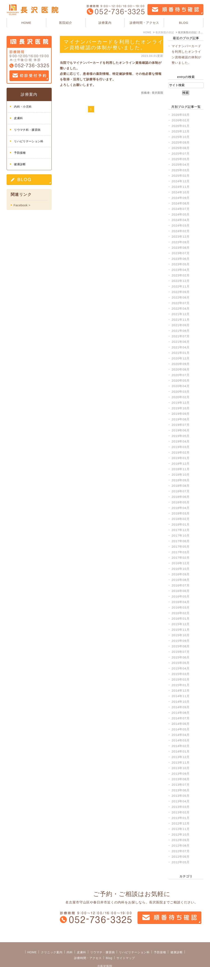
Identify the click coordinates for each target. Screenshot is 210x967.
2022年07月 (181, 303)
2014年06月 (181, 723)
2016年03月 (181, 607)
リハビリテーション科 (28, 141)
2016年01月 (181, 618)
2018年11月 (181, 469)
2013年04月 (181, 801)
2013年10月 (181, 768)
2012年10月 (181, 834)
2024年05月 (181, 214)
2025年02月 (181, 175)
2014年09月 (181, 707)
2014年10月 (181, 701)
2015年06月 (181, 657)
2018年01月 (181, 524)
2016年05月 (181, 596)
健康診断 (20, 164)
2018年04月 (181, 508)
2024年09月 (181, 198)
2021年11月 (181, 319)
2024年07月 (181, 209)
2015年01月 (181, 685)
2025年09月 (181, 142)
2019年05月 (181, 436)
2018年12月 (181, 463)
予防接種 (20, 152)
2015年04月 (181, 668)
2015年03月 (181, 674)
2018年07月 (181, 491)
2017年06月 (181, 541)
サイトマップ (125, 949)
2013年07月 (181, 784)
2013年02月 (181, 812)
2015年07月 (181, 651)
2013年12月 (181, 757)
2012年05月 (181, 862)
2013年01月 (181, 818)
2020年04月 (181, 386)
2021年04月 (181, 347)
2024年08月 (181, 203)
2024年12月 (181, 181)
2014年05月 (181, 729)
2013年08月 (181, 779)
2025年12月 (181, 131)
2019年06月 (181, 430)
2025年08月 (181, 148)
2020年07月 (181, 375)
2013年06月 (181, 790)
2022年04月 (181, 308)
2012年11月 (181, 829)
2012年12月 (181, 823)
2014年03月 (181, 740)
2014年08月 (181, 712)
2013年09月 (181, 773)
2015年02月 (181, 679)
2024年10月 (181, 192)
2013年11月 (181, 762)
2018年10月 (181, 474)
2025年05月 (181, 159)
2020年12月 (181, 358)
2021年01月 (181, 353)
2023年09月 (181, 242)
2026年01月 (181, 126)
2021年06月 (181, 341)
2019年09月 (181, 413)
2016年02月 (181, 613)
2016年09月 (181, 574)
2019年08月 (181, 419)
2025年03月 (181, 170)
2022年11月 (181, 286)
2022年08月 (181, 297)
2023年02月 (181, 275)
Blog (109, 949)
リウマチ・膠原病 (102, 943)
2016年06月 (181, 591)
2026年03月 (181, 114)
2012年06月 (181, 856)
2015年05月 (181, 663)
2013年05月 (181, 795)
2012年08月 (181, 845)
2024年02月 (181, 231)
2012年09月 (181, 840)
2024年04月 (181, 220)
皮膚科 (18, 118)
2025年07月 (181, 153)
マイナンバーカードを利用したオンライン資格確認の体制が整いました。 (113, 44)
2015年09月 (181, 640)
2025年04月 (181, 164)
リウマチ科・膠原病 (27, 129)
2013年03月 (181, 806)
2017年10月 (181, 535)
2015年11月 (181, 629)
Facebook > (22, 205)
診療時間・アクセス (144, 22)
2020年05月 (181, 380)
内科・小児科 (23, 106)
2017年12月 (181, 530)
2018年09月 (181, 480)
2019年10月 (181, 408)
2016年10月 (181, 568)
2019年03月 (181, 447)
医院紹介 (65, 22)
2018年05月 (181, 502)
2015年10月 (181, 635)
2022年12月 (181, 281)
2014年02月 (181, 746)
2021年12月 (181, 314)
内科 (70, 943)
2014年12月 (181, 690)
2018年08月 (181, 485)
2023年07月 (181, 253)
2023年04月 (181, 269)
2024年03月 (181, 225)
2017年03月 (181, 552)
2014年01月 (181, 751)
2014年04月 (181, 735)
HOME (26, 22)
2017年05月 (181, 546)
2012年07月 (181, 851)
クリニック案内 (52, 943)
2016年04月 (181, 602)
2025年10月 (181, 137)
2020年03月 (181, 391)
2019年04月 (181, 441)
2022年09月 (181, 292)
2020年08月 (181, 369)
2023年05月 (181, 264)
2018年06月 (181, 496)
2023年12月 (181, 236)
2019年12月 (181, 402)
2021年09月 (181, 325)
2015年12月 (181, 624)
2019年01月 (181, 458)
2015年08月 (181, 646)
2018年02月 (181, 519)
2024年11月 (181, 186)
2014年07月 (181, 718)
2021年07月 (181, 336)
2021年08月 (181, 330)
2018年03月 (181, 513)
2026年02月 (181, 120)
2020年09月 (181, 364)
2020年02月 (181, 397)
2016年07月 (181, 585)
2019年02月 (181, 452)
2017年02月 (181, 557)
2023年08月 (181, 247)
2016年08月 (181, 580)
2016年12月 (181, 563)
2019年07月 (181, 424)
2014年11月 (181, 696)
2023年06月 (181, 258)
